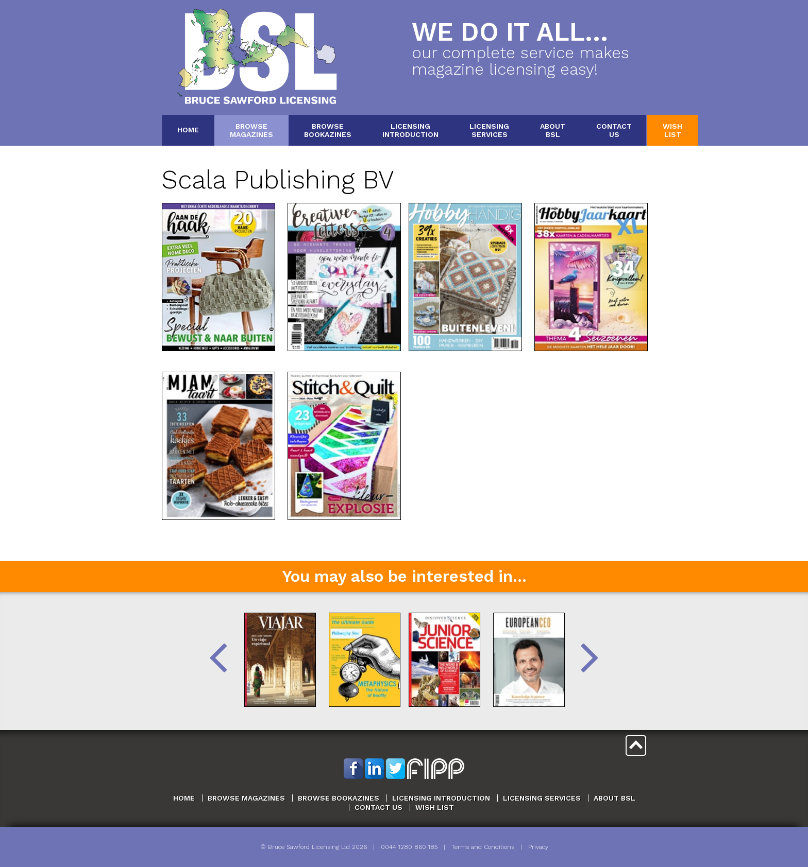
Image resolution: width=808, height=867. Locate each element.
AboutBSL (552, 130)
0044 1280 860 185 (409, 847)
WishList (672, 130)
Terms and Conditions (482, 847)
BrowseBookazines (327, 130)
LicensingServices (489, 130)
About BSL (614, 798)
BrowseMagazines (251, 130)
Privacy (538, 847)
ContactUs (614, 130)
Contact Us (378, 807)
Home (188, 130)
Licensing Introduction (441, 798)
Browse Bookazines (338, 798)
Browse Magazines (246, 798)
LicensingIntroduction (410, 130)
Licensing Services (542, 798)
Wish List (434, 807)
